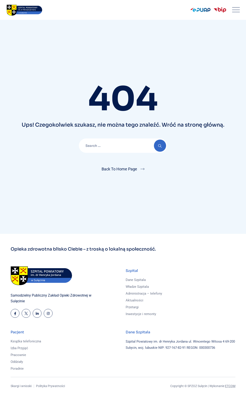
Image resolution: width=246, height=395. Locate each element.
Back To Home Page (119, 169)
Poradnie (17, 369)
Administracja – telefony (144, 293)
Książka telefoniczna (26, 341)
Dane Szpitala (136, 280)
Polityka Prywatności (50, 386)
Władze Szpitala (137, 287)
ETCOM (230, 386)
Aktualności (134, 300)
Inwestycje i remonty (141, 314)
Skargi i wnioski (21, 386)
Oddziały (17, 362)
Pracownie (18, 355)
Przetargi (132, 307)
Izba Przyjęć (19, 348)
